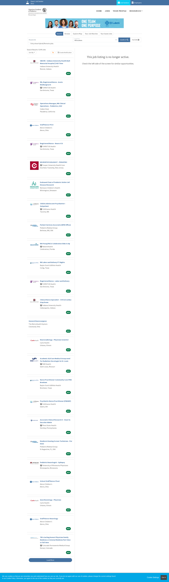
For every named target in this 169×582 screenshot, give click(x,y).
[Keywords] (50, 39)
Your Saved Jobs (106, 34)
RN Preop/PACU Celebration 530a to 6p (55, 243)
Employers (137, 2)
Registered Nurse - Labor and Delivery (54, 281)
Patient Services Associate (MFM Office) (55, 225)
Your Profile (120, 11)
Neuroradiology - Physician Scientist (54, 340)
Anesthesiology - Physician (50, 500)
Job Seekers (123, 2)
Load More (50, 560)
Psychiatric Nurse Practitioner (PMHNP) (55, 401)
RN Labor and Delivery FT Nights (52, 262)
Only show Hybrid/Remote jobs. (42, 43)
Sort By (31, 52)
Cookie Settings (153, 577)
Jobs (107, 11)
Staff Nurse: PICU (46, 125)
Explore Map (77, 34)
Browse (67, 34)
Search (59, 34)
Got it (164, 577)
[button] (135, 39)
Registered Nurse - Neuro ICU (51, 143)
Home (99, 11)
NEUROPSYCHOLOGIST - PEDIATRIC (53, 162)
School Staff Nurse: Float (50, 481)
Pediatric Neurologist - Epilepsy (52, 462)
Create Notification (65, 52)
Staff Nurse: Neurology (49, 518)
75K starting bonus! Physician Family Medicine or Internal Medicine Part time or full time (55, 539)
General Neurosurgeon (38, 321)
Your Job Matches (91, 34)
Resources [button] (135, 11)
